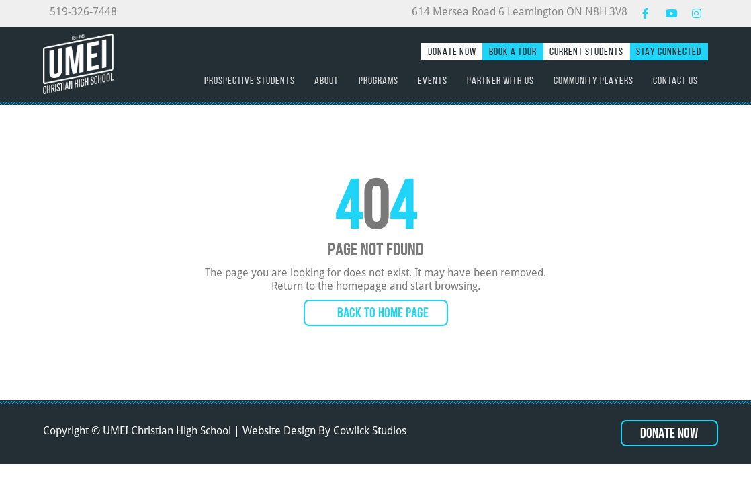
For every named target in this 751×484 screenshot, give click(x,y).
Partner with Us (500, 80)
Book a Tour (513, 51)
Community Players (593, 80)
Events (432, 80)
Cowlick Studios (369, 430)
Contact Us (675, 80)
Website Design (279, 430)
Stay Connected (668, 51)
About (326, 80)
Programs (378, 80)
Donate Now (452, 51)
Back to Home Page (383, 312)
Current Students (586, 51)
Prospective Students (249, 80)
